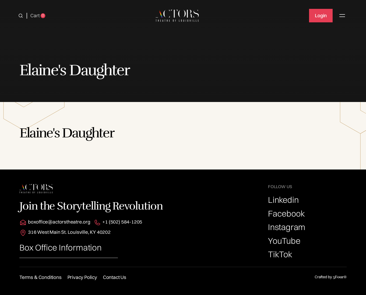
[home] (177, 16)
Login (321, 15)
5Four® (340, 277)
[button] (20, 15)
